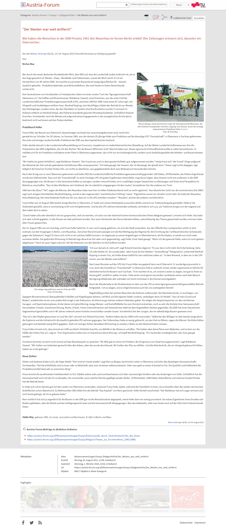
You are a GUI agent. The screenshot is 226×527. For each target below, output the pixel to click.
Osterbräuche (89, 510)
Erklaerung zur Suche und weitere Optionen (149, 4)
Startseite (23, 5)
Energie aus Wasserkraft (49, 510)
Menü (179, 4)
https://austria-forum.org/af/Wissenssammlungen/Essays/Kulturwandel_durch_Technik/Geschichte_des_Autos (83, 435)
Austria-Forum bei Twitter (31, 522)
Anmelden (199, 18)
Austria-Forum (43, 4)
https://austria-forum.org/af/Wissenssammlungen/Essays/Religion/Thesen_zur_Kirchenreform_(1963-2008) (81, 439)
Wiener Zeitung (37, 53)
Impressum (200, 522)
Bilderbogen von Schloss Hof (155, 510)
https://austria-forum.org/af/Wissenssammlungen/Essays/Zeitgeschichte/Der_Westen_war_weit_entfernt (125, 467)
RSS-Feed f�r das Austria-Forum (40, 522)
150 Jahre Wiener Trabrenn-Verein (188, 510)
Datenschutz (186, 522)
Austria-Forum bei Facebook (23, 522)
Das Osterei (126, 510)
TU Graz (198, 4)
